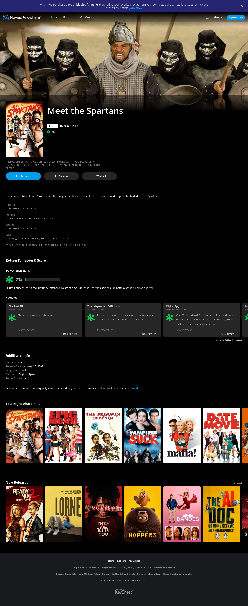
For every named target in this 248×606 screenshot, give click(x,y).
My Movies (87, 17)
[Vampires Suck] (142, 436)
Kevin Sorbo (62, 238)
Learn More (135, 388)
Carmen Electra (30, 238)
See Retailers (23, 176)
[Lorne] (63, 514)
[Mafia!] (182, 436)
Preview (61, 176)
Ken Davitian (48, 238)
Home (54, 17)
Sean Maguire (13, 238)
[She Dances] (182, 514)
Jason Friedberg (30, 208)
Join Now (135, 8)
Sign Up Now (236, 17)
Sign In (218, 17)
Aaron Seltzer (13, 208)
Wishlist (99, 176)
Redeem (68, 17)
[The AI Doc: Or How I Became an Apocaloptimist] (221, 514)
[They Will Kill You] (103, 514)
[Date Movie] (221, 436)
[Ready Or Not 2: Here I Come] (24, 514)
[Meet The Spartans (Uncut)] (24, 436)
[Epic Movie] (63, 436)
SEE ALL (238, 482)
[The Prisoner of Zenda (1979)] (103, 436)
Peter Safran (47, 218)
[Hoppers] (142, 514)
